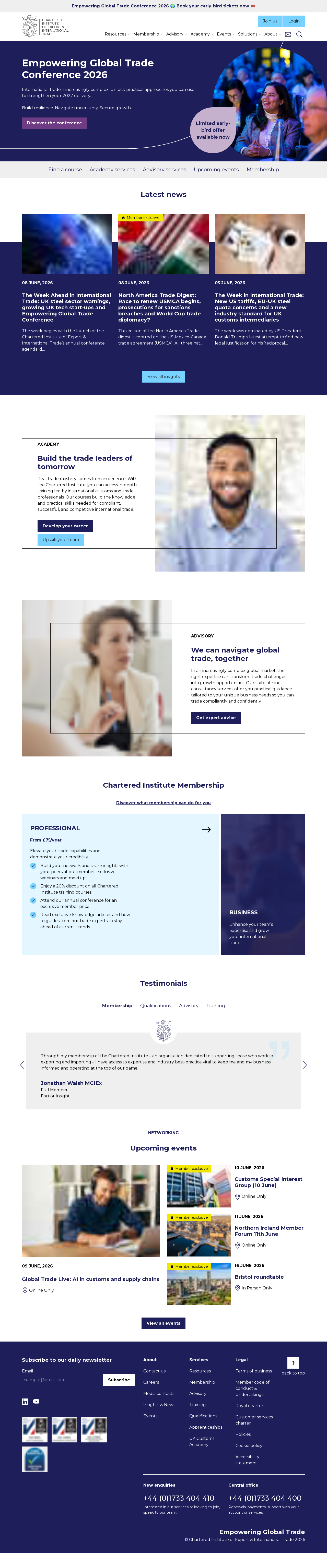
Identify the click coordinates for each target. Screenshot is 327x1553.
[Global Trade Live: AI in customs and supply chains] (91, 1229)
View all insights (164, 376)
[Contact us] (288, 34)
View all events (163, 1323)
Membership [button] (146, 34)
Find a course (65, 170)
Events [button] (224, 34)
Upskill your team (61, 539)
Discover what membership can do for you (163, 802)
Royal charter (249, 1405)
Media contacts (158, 1393)
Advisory (188, 1006)
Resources (200, 1371)
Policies (243, 1434)
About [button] (270, 34)
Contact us (154, 1371)
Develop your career (65, 526)
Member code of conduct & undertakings (253, 1388)
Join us (270, 21)
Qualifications (155, 1006)
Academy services (112, 170)
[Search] (299, 34)
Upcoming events (216, 170)
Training (215, 1006)
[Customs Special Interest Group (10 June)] (236, 1186)
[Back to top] (293, 1363)
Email (27, 1371)
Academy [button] (200, 34)
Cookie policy (249, 1445)
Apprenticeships (205, 1427)
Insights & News (159, 1404)
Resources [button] (115, 34)
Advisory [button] (174, 34)
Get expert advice (216, 717)
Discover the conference (54, 123)
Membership (263, 170)
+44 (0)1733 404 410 (178, 1498)
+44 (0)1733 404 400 (264, 1498)
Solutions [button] (247, 34)
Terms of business (254, 1371)
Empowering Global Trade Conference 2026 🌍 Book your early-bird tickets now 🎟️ (163, 6)
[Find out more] (120, 884)
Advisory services (164, 170)
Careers (151, 1382)
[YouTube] (36, 1401)
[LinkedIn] (25, 1401)
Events (150, 1416)
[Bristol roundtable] (236, 1284)
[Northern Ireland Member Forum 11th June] (236, 1235)
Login (294, 21)
